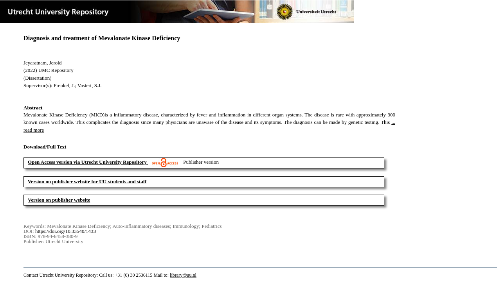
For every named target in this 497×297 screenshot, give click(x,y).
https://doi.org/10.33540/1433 (65, 231)
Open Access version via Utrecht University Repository (87, 162)
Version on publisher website (59, 200)
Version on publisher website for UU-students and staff (87, 181)
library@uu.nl (183, 275)
